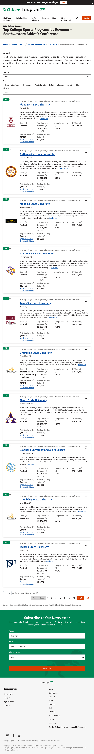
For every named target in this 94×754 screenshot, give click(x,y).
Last (87, 598)
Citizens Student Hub (66, 19)
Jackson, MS (24, 550)
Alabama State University (35, 203)
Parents (7, 705)
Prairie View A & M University (37, 253)
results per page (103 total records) (20, 593)
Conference (52, 44)
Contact (52, 704)
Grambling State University (36, 352)
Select (12, 657)
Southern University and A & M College (42, 449)
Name (11, 631)
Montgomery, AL (26, 207)
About (54, 18)
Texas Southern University (35, 303)
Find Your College (7, 19)
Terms (51, 719)
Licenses (52, 723)
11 (74, 598)
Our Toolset (53, 693)
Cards (7, 92)
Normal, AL (24, 108)
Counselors (8, 694)
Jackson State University (34, 547)
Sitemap (52, 712)
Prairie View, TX (26, 257)
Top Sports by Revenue (36, 44)
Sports (70, 85)
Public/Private (40, 85)
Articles (45, 18)
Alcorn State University (33, 400)
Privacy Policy (54, 716)
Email (11, 642)
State (78, 85)
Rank (7, 76)
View (63, 3)
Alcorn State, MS (26, 404)
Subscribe (47, 668)
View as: (6, 88)
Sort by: (6, 72)
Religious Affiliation (56, 85)
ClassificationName (12, 85)
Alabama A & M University (35, 104)
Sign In (86, 18)
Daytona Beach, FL (27, 158)
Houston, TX (24, 307)
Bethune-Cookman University (37, 154)
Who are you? (14, 652)
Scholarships (21, 18)
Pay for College (35, 19)
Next (80, 598)
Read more (44, 119)
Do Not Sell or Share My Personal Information (67, 727)
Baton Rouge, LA (26, 453)
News (51, 700)
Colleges (7, 698)
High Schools (9, 701)
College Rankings (17, 44)
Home (5, 44)
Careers (52, 697)
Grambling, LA (25, 356)
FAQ (50, 708)
